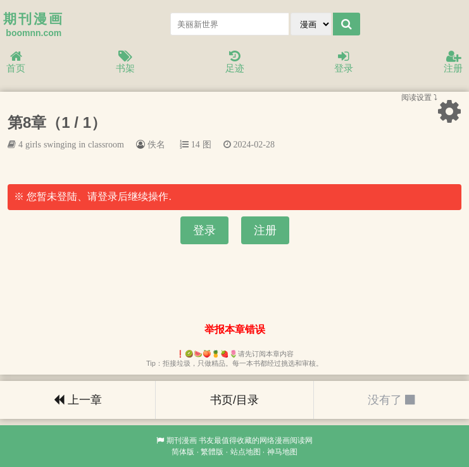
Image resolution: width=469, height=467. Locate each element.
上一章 (78, 400)
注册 (453, 62)
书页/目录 (234, 400)
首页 (15, 62)
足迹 (234, 62)
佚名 (156, 144)
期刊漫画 (181, 440)
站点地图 (245, 451)
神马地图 (282, 451)
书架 (125, 62)
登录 (343, 62)
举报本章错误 (234, 329)
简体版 (183, 451)
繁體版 (212, 451)
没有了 (391, 400)
